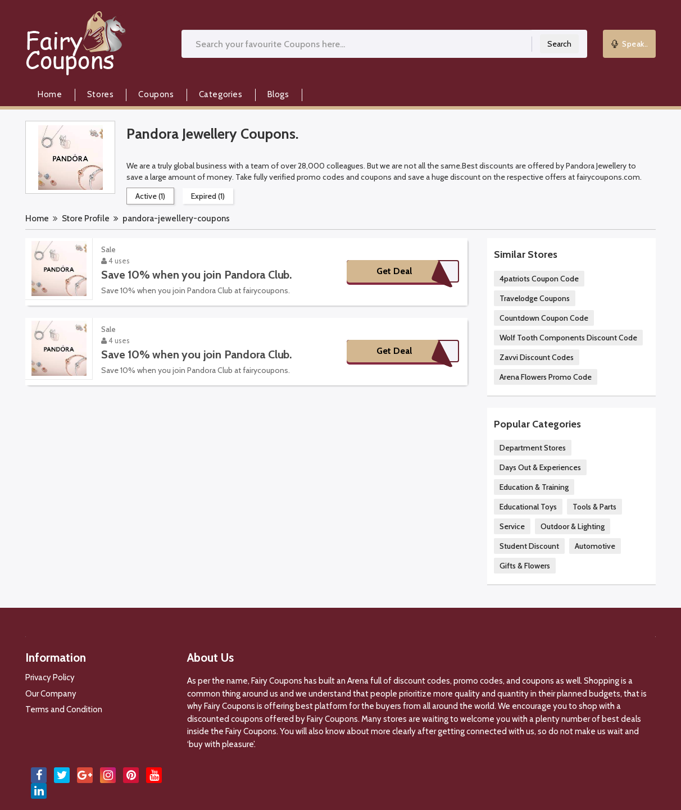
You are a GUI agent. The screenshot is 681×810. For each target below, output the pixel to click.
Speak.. (629, 44)
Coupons (156, 94)
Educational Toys (528, 507)
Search (559, 44)
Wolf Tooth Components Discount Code (568, 338)
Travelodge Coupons (535, 298)
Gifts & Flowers (525, 566)
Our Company (50, 694)
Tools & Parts (594, 507)
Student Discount (529, 546)
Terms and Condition (63, 709)
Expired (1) (208, 196)
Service (512, 526)
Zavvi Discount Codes (537, 357)
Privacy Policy (50, 677)
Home (50, 94)
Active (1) (150, 196)
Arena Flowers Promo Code (546, 377)
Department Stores (533, 448)
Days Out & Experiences (540, 467)
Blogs (278, 94)
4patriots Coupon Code (539, 279)
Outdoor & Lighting (573, 526)
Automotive (595, 546)
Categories (221, 94)
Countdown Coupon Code (544, 318)
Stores (100, 94)
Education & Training (534, 487)
